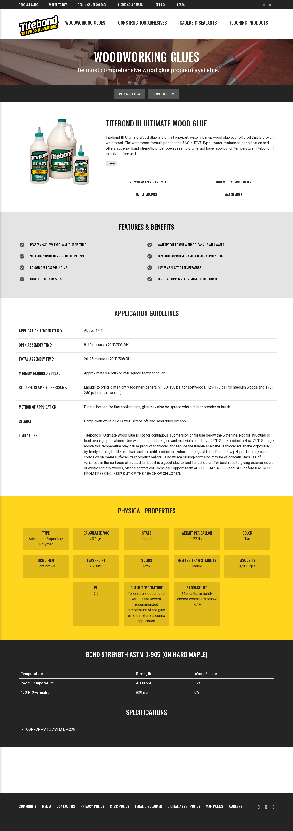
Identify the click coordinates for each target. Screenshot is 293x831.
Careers (235, 806)
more (111, 163)
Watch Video (233, 194)
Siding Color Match (131, 4)
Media (46, 806)
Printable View (129, 94)
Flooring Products (249, 22)
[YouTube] (259, 806)
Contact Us (66, 806)
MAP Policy (215, 806)
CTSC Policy (119, 806)
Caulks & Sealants (198, 22)
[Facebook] (266, 806)
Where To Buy (58, 4)
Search (182, 4)
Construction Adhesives (142, 22)
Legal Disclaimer (148, 806)
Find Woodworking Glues (233, 182)
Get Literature (146, 194)
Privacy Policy (92, 806)
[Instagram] (273, 806)
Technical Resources (92, 4)
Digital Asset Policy (184, 806)
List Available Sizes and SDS (146, 182)
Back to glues (164, 94)
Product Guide (28, 4)
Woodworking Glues (85, 22)
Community (28, 806)
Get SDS (161, 4)
